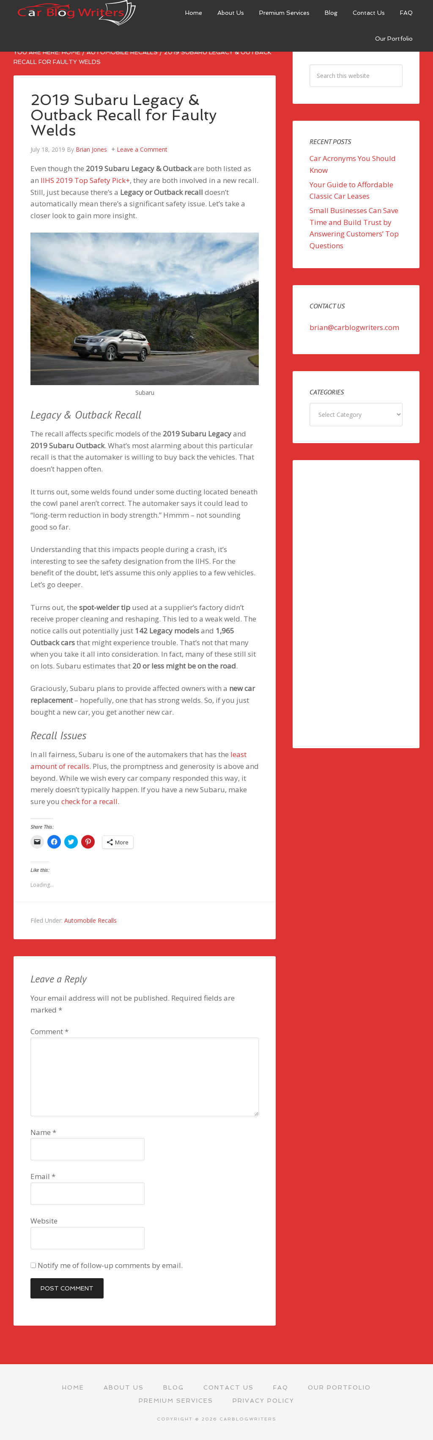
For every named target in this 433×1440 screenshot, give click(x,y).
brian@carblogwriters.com (354, 327)
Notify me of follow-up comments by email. (110, 1265)
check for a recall (89, 801)
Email (42, 1176)
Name (43, 1132)
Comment (49, 1031)
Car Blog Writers (77, 12)
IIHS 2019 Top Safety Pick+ (85, 180)
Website (44, 1221)
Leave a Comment (142, 149)
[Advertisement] (356, 604)
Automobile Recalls (90, 920)
